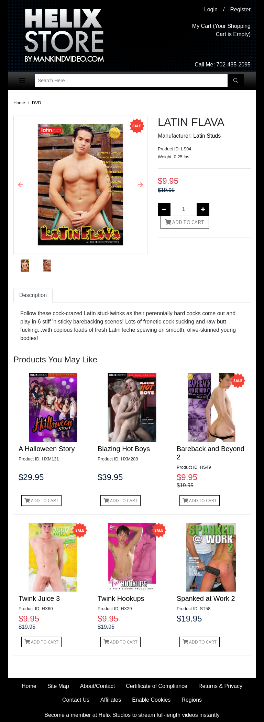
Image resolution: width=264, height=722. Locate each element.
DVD (36, 102)
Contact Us (75, 700)
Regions (192, 700)
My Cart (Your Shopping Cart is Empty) (221, 30)
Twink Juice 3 (39, 598)
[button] (20, 185)
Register (240, 9)
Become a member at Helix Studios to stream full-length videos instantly (132, 715)
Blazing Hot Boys (124, 449)
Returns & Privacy (220, 686)
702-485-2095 (233, 64)
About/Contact (97, 686)
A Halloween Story (47, 449)
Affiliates (110, 700)
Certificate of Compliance (156, 686)
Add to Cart (185, 222)
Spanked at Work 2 (206, 598)
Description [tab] (33, 295)
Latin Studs (207, 136)
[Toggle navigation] (22, 81)
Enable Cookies (151, 700)
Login (211, 9)
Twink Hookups (121, 598)
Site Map (58, 686)
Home (19, 102)
